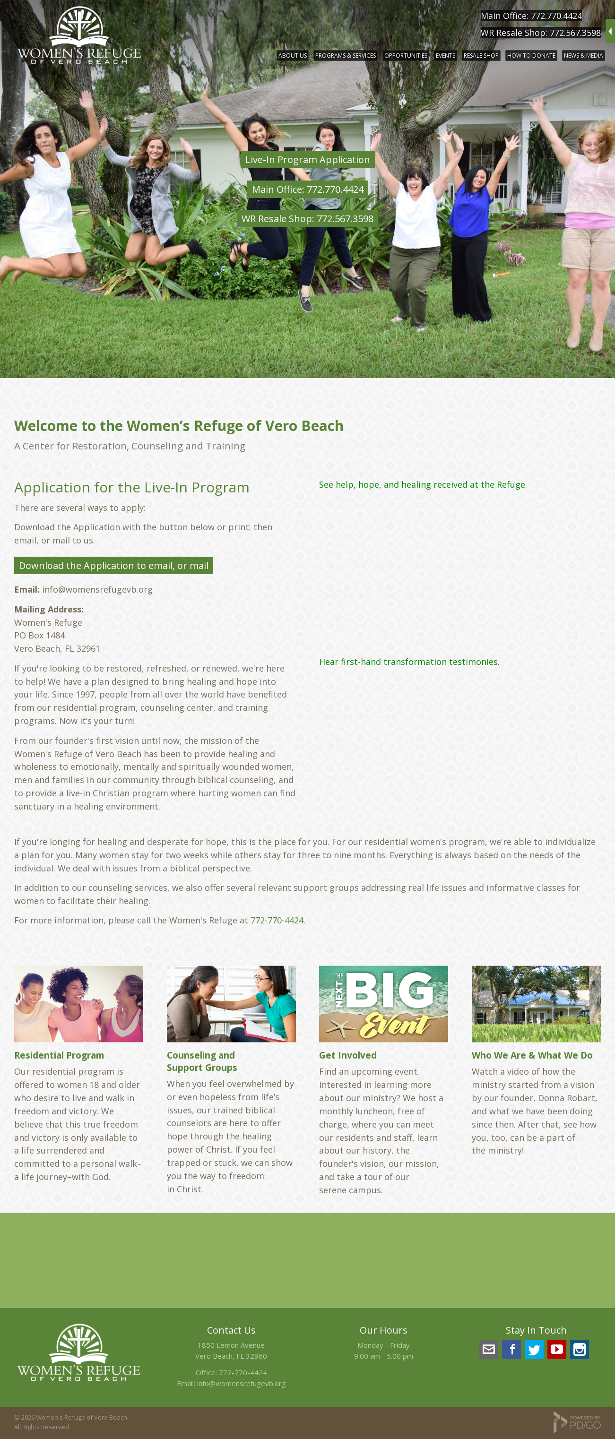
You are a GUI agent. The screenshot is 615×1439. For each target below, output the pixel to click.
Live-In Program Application (307, 159)
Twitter (534, 1349)
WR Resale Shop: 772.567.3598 (541, 32)
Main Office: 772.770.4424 (531, 15)
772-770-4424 (277, 920)
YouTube (556, 1349)
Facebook (511, 1349)
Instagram (579, 1349)
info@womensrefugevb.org (241, 1383)
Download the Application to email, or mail (113, 565)
